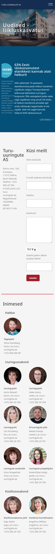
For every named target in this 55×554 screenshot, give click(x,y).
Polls (3, 105)
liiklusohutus (6, 91)
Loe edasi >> (47, 119)
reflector (9, 105)
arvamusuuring (7, 81)
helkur (3, 83)
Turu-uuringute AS (11, 4)
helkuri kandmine (6, 84)
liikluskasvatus (6, 88)
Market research (7, 103)
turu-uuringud (6, 113)
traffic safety (6, 108)
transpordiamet (7, 110)
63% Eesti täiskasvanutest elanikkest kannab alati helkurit (33, 69)
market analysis (7, 100)
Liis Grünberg (7, 97)
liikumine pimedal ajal (6, 94)
